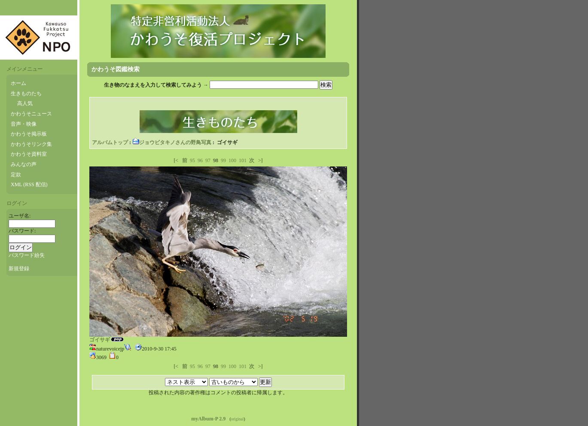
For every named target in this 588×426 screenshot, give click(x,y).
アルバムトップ (110, 142)
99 (223, 160)
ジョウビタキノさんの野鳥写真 (171, 142)
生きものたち (26, 94)
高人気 (25, 103)
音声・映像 (24, 124)
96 (200, 160)
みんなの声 (24, 164)
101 (243, 160)
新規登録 (19, 269)
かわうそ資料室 (29, 154)
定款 (16, 175)
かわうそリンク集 (31, 144)
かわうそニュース (31, 114)
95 (192, 160)
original (237, 419)
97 (207, 160)
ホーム (18, 83)
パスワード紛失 (27, 255)
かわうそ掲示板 (29, 134)
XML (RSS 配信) (29, 184)
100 (232, 160)
